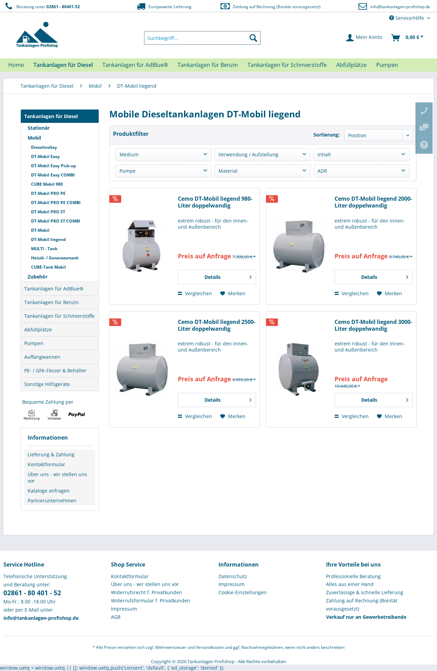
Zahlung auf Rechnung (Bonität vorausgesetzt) (270, 6)
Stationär (39, 128)
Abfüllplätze (38, 329)
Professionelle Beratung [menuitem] (353, 576)
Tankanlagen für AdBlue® (54, 288)
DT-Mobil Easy (45, 156)
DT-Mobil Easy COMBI (53, 175)
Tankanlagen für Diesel (51, 116)
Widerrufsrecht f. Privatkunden (146, 592)
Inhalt (324, 154)
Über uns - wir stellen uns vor (57, 477)
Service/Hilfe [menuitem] (407, 18)
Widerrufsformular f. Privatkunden (150, 600)
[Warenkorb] (408, 38)
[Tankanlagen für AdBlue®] (135, 64)
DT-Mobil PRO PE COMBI (56, 202)
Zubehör (37, 276)
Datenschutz (232, 576)
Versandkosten (210, 647)
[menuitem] (202, 38)
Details (228, 276)
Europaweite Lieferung (164, 6)
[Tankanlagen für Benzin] (208, 64)
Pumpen (33, 343)
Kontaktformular (46, 464)
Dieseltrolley (44, 147)
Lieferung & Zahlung (51, 454)
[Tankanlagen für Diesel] (63, 64)
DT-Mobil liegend (48, 239)
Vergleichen (195, 293)
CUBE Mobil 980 (47, 184)
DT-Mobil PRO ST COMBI (55, 221)
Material (228, 171)
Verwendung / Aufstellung (248, 154)
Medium (129, 154)
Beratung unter (41, 6)
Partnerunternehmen (52, 500)
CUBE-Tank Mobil (48, 267)
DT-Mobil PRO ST (48, 212)
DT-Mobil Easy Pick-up (53, 166)
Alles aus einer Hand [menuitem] (349, 584)
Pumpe (127, 171)
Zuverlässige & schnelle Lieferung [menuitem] (364, 592)
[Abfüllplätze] (351, 64)
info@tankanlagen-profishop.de (400, 7)
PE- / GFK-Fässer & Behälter (55, 370)
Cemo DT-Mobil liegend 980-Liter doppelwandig (215, 202)
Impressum (124, 608)
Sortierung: (326, 134)
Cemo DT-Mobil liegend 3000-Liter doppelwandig (373, 325)
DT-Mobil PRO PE (48, 193)
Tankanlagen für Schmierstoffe (59, 316)
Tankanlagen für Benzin (51, 302)
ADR (322, 171)
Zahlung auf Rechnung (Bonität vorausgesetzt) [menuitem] (361, 604)
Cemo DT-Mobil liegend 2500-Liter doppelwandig (216, 325)
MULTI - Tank (44, 249)
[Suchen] (253, 38)
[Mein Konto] (364, 38)
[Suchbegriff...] (202, 38)
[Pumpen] (387, 64)
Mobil (34, 137)
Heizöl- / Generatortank (55, 258)
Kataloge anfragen (49, 490)
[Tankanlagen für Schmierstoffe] (287, 64)
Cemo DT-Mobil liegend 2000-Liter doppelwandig (373, 202)
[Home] (16, 64)
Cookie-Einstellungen (242, 592)
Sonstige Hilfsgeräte (47, 384)
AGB (116, 617)
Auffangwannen (42, 357)
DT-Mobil (40, 230)
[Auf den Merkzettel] (232, 293)
